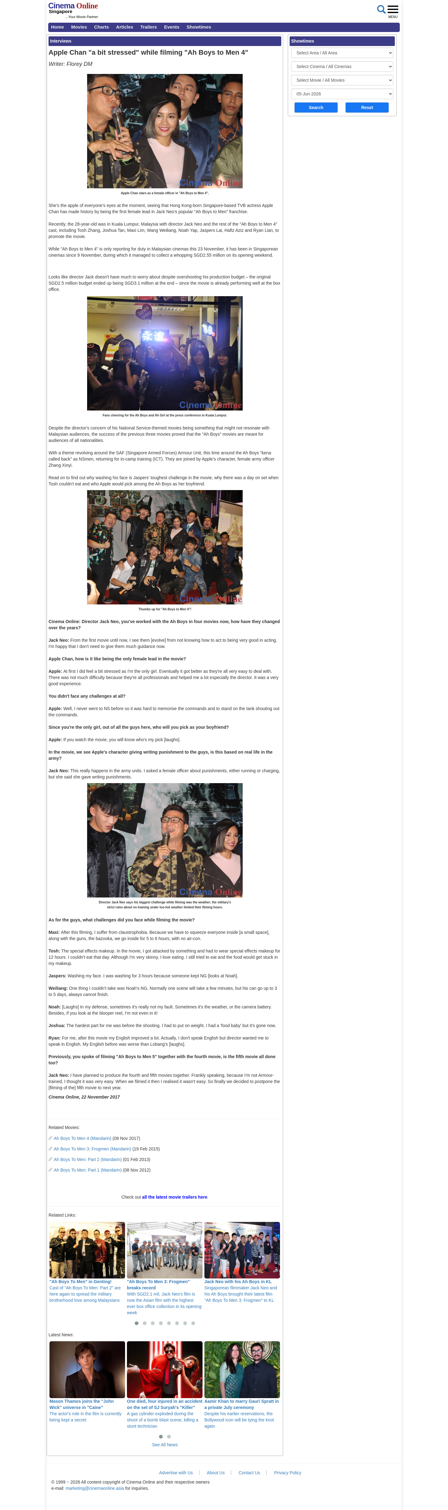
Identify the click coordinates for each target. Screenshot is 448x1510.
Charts (101, 27)
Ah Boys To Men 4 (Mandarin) (82, 1138)
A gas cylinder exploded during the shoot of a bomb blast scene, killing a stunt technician (165, 1384)
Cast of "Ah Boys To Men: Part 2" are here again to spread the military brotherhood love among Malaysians (87, 1262)
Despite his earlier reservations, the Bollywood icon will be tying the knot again (242, 1384)
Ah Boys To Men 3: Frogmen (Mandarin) (92, 1148)
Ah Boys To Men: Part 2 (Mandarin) (88, 1159)
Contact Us (249, 1472)
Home (57, 27)
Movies (79, 27)
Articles (124, 27)
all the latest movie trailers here (174, 1197)
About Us (216, 1472)
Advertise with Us (176, 1472)
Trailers (148, 27)
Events (171, 27)
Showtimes (199, 27)
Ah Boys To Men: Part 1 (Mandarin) (88, 1170)
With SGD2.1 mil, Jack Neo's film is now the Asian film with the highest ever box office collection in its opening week (165, 1268)
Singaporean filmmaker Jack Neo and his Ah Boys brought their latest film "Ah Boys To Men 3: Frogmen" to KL (242, 1262)
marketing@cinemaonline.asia (95, 1488)
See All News (165, 1444)
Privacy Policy (287, 1472)
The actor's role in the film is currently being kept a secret (87, 1381)
